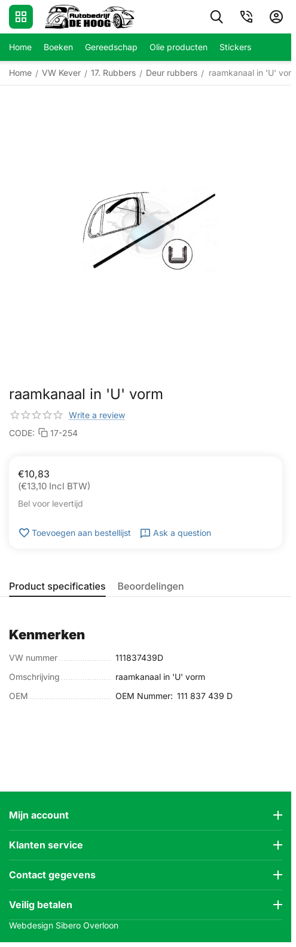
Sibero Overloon (87, 925)
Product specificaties (57, 586)
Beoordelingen (151, 586)
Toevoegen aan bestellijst (74, 533)
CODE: (22, 433)
